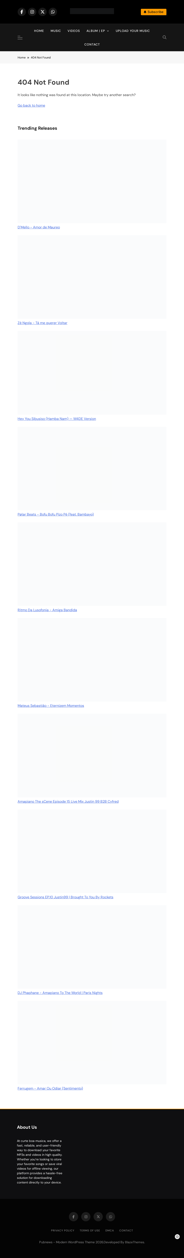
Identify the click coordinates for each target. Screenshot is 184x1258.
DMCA (109, 1230)
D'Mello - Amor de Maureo (39, 227)
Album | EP (95, 31)
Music (56, 31)
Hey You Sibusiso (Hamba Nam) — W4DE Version (57, 418)
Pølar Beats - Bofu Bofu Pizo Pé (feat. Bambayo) (56, 514)
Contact (92, 44)
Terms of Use (90, 1230)
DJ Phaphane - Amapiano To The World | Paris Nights (60, 992)
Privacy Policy (62, 1230)
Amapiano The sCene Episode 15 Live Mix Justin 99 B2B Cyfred (68, 801)
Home (39, 31)
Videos (74, 31)
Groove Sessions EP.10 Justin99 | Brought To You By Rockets (65, 897)
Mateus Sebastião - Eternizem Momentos (51, 705)
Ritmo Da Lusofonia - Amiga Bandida (47, 610)
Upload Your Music (133, 31)
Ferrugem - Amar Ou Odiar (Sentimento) (50, 1088)
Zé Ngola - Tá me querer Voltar (42, 323)
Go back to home (31, 105)
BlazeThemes (134, 1242)
